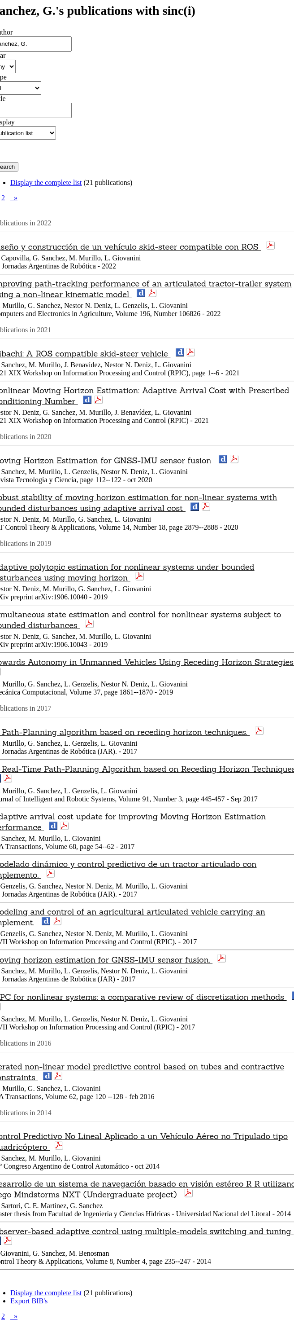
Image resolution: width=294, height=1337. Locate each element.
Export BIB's (29, 1301)
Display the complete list (46, 182)
